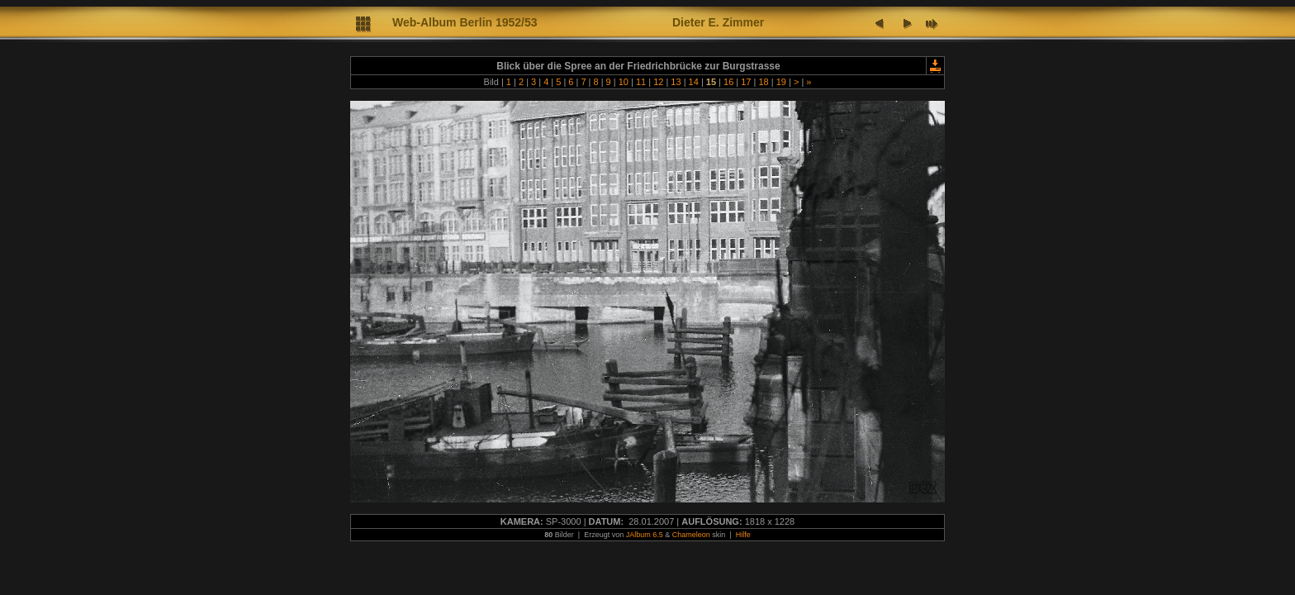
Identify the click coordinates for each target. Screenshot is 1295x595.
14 (693, 82)
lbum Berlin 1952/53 (483, 22)
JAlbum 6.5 (644, 535)
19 (781, 82)
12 (658, 82)
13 (675, 82)
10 (623, 82)
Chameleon (691, 535)
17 (745, 82)
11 (640, 82)
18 (763, 82)
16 (728, 82)
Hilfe (743, 535)
